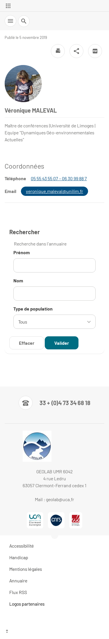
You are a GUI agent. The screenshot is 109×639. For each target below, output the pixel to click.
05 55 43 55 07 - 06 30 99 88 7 (59, 178)
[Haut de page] (54, 632)
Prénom (21, 252)
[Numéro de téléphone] (54, 403)
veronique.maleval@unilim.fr (54, 191)
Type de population (33, 308)
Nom (18, 280)
